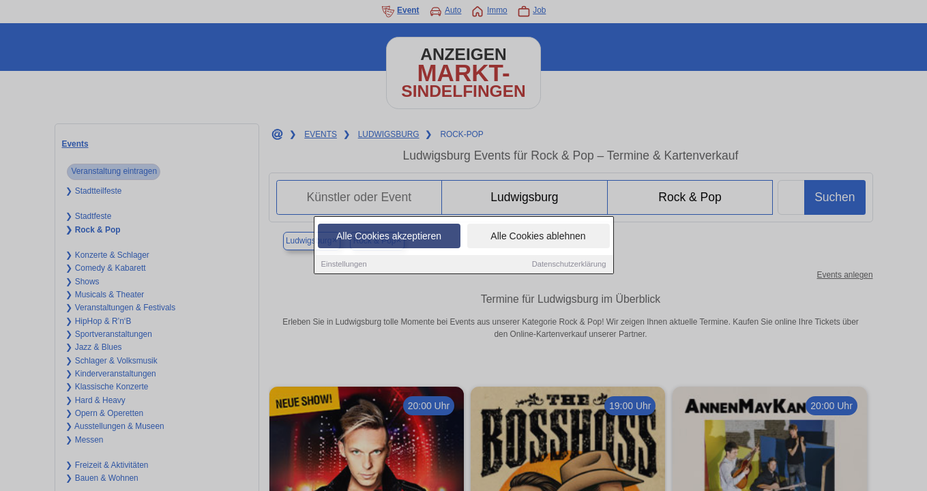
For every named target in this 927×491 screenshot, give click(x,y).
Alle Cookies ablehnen (537, 238)
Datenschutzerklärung (569, 266)
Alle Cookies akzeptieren (388, 238)
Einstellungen (344, 266)
